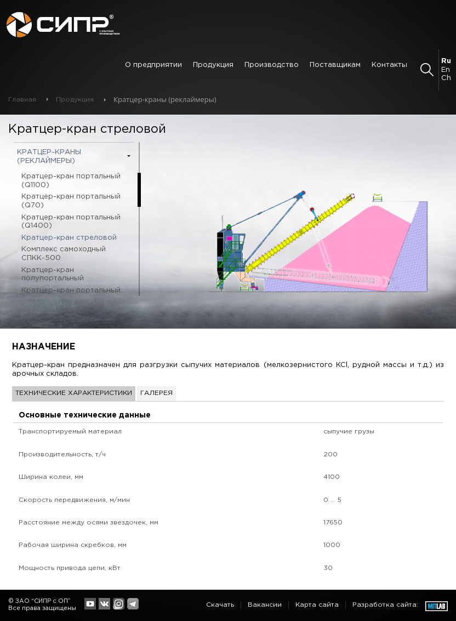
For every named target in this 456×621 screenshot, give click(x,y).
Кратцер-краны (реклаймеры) (49, 156)
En (445, 70)
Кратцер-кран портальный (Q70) (71, 201)
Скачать (220, 605)
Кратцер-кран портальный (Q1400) (71, 221)
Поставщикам (335, 65)
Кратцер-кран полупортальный (52, 274)
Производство (271, 65)
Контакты (389, 65)
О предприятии (153, 65)
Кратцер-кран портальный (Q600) (71, 294)
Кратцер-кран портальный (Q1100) (71, 180)
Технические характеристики (73, 393)
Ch (446, 78)
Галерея (156, 393)
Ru (446, 61)
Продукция (213, 65)
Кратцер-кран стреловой (69, 238)
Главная (22, 100)
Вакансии (265, 605)
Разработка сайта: (385, 605)
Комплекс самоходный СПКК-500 (63, 253)
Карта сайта (317, 605)
